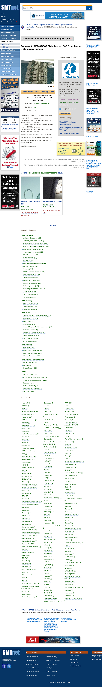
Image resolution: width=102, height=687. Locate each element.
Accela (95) (26, 403)
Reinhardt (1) (69, 442)
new (34, 107)
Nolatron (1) (48, 576)
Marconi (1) (48, 536)
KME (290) (47, 520)
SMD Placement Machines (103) (34, 272)
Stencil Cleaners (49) (30, 306)
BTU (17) (25, 496)
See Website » (65, 113)
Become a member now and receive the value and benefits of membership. (9, 128)
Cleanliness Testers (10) (31, 324)
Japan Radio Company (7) (53, 498)
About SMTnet (75, 656)
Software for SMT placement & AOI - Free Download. (68, 619)
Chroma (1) (26, 518)
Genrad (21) (48, 439)
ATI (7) (24, 470)
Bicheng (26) (26, 479)
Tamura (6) (68, 509)
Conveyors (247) (28, 347)
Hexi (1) (46, 469)
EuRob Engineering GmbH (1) (32, 597)
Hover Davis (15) (49, 481)
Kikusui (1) (47, 517)
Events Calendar (51, 672)
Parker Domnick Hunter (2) (53, 601)
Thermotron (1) (70, 531)
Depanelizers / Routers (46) (32, 350)
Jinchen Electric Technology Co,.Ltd (52, 39)
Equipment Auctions (32, 668)
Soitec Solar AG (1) (71, 484)
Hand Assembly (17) (30, 258)
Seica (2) (68, 456)
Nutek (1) (47, 584)
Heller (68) (47, 461)
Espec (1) (25, 591)
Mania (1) (47, 531)
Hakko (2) (47, 455)
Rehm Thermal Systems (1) (74, 439)
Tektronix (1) (69, 517)
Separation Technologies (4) (74, 461)
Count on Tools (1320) (29, 535)
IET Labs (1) (48, 489)
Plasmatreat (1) (70, 417)
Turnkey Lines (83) (29, 297)
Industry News (50, 668)
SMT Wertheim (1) (71, 476)
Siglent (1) (68, 470)
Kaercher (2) (48, 506)
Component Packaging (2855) (33, 252)
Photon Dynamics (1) (72, 414)
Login (2, 13)
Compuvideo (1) (27, 524)
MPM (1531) (48, 556)
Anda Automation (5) (29, 448)
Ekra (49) (25, 572)
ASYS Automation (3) (29, 468)
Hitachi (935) (48, 475)
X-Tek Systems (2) (71, 574)
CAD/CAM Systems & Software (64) (35, 377)
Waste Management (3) (31, 309)
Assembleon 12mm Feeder (52, 201)
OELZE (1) (47, 587)
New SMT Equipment (53, 660)
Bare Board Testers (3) (31, 318)
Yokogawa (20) (70, 593)
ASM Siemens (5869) (29, 456)
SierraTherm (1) (70, 467)
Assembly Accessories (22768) (33, 241)
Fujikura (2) (48, 433)
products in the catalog (69, 133)
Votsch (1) (68, 560)
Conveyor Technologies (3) (31, 533)
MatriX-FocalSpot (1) (51, 539)
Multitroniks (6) (49, 559)
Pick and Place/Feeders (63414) (34, 263)
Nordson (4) (48, 579)
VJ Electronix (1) (70, 557)
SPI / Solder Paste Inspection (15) (34, 332)
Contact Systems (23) (29, 530)
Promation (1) (69, 428)
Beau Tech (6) (27, 476)
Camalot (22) (26, 507)
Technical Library (51, 657)
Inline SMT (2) (48, 492)
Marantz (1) (48, 534)
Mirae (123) (48, 548)
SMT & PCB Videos (32, 672)
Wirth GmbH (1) (70, 571)
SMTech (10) (69, 478)
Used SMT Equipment (33, 664)
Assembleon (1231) (28, 459)
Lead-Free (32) (28, 260)
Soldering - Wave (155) (31, 286)
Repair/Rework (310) (30, 368)
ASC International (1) (29, 451)
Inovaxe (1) (47, 495)
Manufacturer (63, 105)
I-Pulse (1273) (48, 483)
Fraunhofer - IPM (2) (51, 425)
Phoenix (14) (69, 411)
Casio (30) (25, 510)
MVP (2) (46, 562)
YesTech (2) (69, 590)
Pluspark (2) (69, 420)
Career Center (50, 675)
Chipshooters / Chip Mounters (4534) (35, 243)
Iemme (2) (47, 486)
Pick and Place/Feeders (41, 104)
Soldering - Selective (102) (32, 283)
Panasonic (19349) (50, 598)
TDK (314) (68, 512)
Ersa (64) (25, 580)
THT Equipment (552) (30, 294)
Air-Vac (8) (25, 437)
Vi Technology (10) (71, 548)
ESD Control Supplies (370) (32, 353)
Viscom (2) (68, 551)
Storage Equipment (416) (31, 356)
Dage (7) (25, 549)
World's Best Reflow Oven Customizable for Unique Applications (34, 619)
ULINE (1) (68, 540)
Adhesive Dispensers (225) (32, 238)
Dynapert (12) (26, 566)
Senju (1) (68, 459)
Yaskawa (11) (69, 584)
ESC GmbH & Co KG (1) (30, 583)
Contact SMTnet (75, 666)
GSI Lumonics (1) (50, 452)
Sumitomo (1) (69, 495)
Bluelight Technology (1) (30, 485)
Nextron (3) (47, 567)
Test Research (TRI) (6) (73, 528)
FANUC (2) (47, 411)
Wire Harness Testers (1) (31, 338)
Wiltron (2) (68, 568)
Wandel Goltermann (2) (73, 562)
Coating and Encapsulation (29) (33, 249)
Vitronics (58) (69, 554)
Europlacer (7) (48, 403)
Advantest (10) (27, 417)
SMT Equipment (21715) (31, 274)
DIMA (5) (25, 558)
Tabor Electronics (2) (72, 503)
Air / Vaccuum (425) (30, 374)
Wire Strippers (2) (29, 391)
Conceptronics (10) (28, 527)
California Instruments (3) (30, 504)
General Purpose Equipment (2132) (35, 380)
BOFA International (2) (29, 487)
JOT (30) (47, 500)
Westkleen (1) (69, 565)
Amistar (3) (26, 445)
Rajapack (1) (69, 433)
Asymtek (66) (26, 462)
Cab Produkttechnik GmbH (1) (32, 501)
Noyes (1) (47, 582)
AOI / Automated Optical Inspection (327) (37, 316)
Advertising (74, 662)
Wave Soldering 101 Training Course (92, 46)
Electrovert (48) (27, 575)
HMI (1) (46, 478)
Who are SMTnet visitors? (10, 124)
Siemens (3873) (70, 464)
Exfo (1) (46, 408)
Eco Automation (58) (29, 569)
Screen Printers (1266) (31, 266)
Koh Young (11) (49, 523)
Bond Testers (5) (28, 321)
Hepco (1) (47, 464)
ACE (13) (25, 408)
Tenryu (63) (69, 523)
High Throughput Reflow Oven (92, 84)
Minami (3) (47, 545)
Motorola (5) (48, 553)
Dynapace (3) (26, 563)
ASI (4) (24, 454)
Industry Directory (31, 660)
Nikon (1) (47, 573)
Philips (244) (69, 408)
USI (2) (67, 545)
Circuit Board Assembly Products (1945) (36, 246)
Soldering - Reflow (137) (31, 280)
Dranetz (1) (26, 561)
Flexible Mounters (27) (30, 255)
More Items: (42, 173)
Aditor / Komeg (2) (28, 414)
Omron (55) (48, 590)
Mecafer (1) (48, 542)
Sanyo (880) (69, 450)
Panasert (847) (49, 596)
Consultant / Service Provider (68, 103)
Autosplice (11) (27, 473)
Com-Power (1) (27, 521)
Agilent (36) (26, 431)
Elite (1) (24, 578)
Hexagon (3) (48, 466)
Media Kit (73, 659)
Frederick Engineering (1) (52, 428)
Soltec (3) (68, 487)
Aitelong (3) (26, 439)
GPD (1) (47, 450)
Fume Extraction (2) (30, 362)
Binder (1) (25, 482)
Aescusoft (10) (27, 428)
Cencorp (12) (26, 513)
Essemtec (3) (26, 594)
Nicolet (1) (47, 570)
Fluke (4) (47, 422)
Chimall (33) (26, 516)
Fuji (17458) (48, 430)
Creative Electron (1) (29, 538)
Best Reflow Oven (92, 137)
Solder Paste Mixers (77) (31, 277)
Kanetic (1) (47, 509)
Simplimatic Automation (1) (74, 473)
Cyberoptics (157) (28, 544)
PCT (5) (67, 406)
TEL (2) (67, 520)
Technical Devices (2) (72, 514)
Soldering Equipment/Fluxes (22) (34, 289)
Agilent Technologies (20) (30, 434)
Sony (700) (68, 490)
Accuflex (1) (26, 406)
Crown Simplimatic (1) (29, 541)
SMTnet (28, 25)
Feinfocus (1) (48, 419)
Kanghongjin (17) (49, 512)
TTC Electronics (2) (71, 537)
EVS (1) (46, 406)
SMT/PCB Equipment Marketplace (42, 25)
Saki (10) (68, 444)
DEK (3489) (26, 555)
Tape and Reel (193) (30, 291)
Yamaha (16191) (70, 582)
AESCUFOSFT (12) (28, 425)
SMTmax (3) (69, 481)
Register (3, 16)
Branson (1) (26, 490)
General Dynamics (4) (51, 436)
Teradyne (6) (69, 526)
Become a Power (9, 22)
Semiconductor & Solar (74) (32, 388)
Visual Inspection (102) (31, 335)
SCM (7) (68, 453)
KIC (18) (47, 514)
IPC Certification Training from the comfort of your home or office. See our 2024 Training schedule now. (93, 164)
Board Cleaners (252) (30, 303)
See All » (53, 225)
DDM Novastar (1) (28, 552)
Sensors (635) (28, 269)
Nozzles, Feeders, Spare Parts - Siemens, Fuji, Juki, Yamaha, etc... (92, 111)
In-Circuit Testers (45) (30, 330)
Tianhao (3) (69, 534)
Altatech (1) (26, 442)
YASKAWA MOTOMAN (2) (74, 587)
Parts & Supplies (60, 25)
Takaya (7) (68, 506)
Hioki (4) (47, 472)
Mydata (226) (48, 565)
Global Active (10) (50, 447)
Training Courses (31, 675)
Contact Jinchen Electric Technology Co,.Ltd (38, 92)
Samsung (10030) (71, 447)
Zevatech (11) (69, 596)
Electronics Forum (32, 657)
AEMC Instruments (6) (29, 420)
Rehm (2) (68, 436)
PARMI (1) (68, 403)
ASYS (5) (25, 465)
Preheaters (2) (28, 365)
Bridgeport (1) (26, 493)
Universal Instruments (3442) (74, 543)
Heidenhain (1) (49, 458)
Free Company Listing (7, 19)
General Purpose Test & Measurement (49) (37, 327)
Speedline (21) (70, 492)
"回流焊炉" (89, 192)
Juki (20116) (48, 503)
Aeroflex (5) (26, 423)
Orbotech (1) (48, 593)
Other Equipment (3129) (31, 386)
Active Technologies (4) (30, 411)
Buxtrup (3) (26, 499)
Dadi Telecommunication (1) (31, 547)
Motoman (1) (48, 550)
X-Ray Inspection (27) (30, 341)
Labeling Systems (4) (30, 383)
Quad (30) (68, 430)
